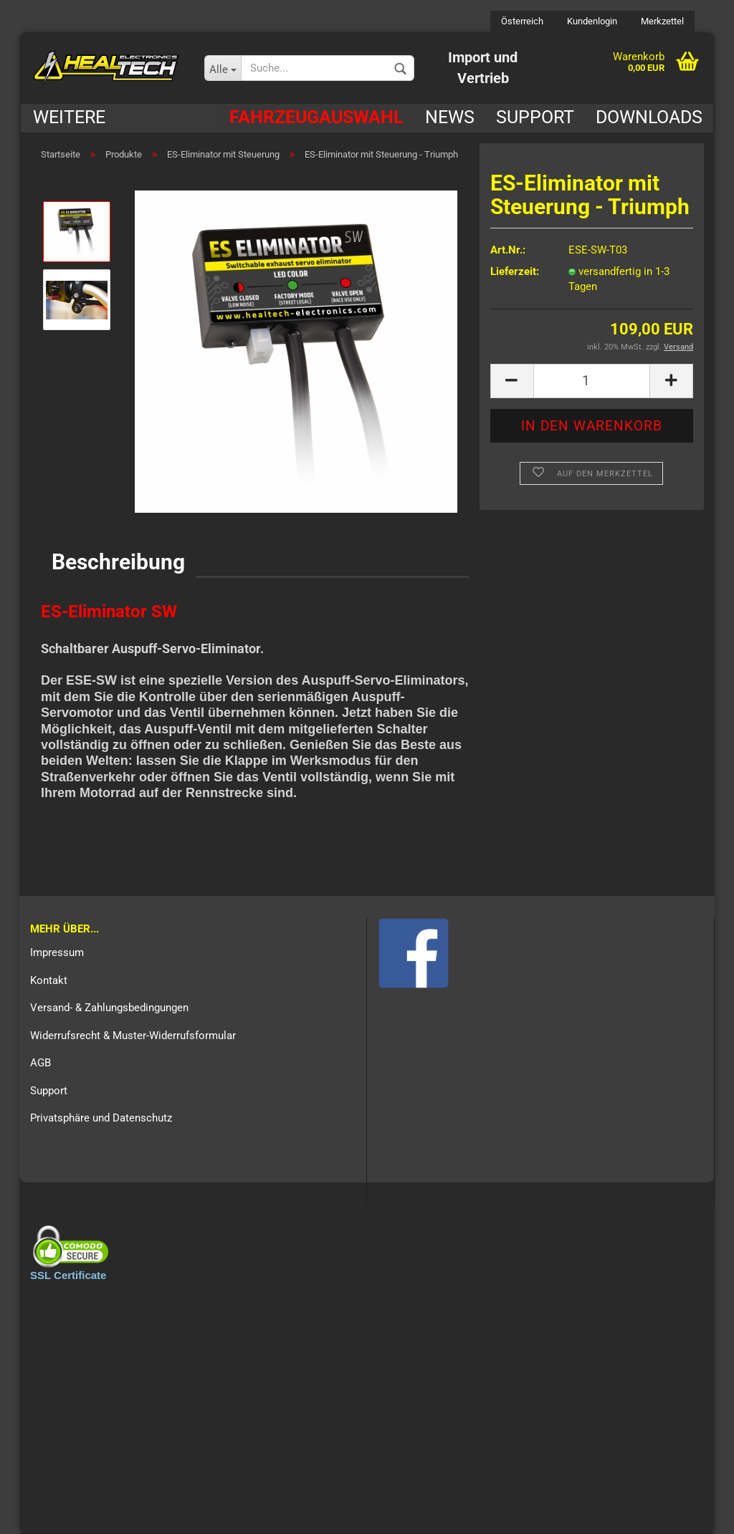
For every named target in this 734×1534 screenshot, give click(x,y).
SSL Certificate (68, 1275)
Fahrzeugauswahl (316, 117)
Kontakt (48, 980)
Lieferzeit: (514, 271)
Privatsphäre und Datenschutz (101, 1117)
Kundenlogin (591, 21)
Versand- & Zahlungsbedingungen (109, 1007)
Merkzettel (661, 21)
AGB (40, 1062)
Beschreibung (118, 561)
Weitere (69, 117)
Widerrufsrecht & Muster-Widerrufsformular (133, 1035)
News (450, 117)
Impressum (57, 952)
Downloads (649, 117)
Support (535, 117)
